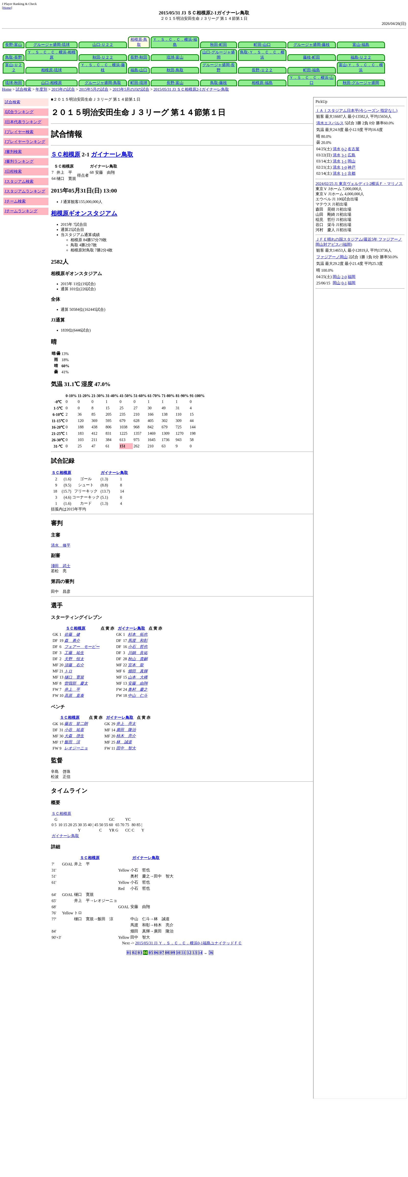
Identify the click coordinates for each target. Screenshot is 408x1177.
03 (140, 952)
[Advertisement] (148, 1138)
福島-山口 (138, 70)
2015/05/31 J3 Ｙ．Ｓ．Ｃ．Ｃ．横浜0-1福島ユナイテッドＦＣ (188, 943)
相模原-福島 (262, 83)
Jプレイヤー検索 (19, 132)
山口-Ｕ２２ (102, 45)
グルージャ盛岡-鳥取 (103, 83)
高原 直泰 (74, 695)
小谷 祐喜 (74, 730)
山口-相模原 (51, 83)
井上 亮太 (126, 724)
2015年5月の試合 (93, 89)
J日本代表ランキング (23, 122)
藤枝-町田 (311, 57)
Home (7, 8)
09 (173, 952)
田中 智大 (126, 748)
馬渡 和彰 (137, 640)
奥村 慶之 (137, 689)
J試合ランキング (19, 112)
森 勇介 (72, 640)
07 (162, 952)
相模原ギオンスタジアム (84, 213)
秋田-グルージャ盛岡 (361, 83)
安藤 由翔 (137, 683)
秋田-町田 (218, 45)
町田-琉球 (138, 83)
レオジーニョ (76, 748)
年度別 (41, 89)
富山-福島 (360, 45)
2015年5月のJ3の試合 (131, 89)
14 (200, 952)
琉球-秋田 (13, 83)
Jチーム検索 (15, 201)
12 (189, 952)
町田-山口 (262, 45)
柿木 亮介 (126, 736)
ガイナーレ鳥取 (112, 154)
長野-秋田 (138, 57)
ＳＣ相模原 (65, 154)
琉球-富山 (175, 57)
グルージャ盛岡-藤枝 (311, 45)
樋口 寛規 (74, 677)
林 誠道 (124, 742)
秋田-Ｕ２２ (102, 57)
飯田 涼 (72, 742)
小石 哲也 (137, 647)
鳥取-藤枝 (218, 83)
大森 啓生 (74, 736)
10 (178, 952)
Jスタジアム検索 (19, 181)
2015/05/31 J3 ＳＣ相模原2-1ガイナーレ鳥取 (191, 89)
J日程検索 (13, 171)
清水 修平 (60, 545)
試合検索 (23, 89)
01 (129, 952)
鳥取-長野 (13, 57)
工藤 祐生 (74, 653)
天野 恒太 (74, 659)
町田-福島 (311, 70)
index (360, 598)
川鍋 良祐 (137, 653)
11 (183, 952)
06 (156, 952)
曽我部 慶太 (76, 683)
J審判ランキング (19, 161)
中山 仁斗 (137, 695)
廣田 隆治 (126, 730)
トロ (68, 671)
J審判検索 (13, 152)
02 (134, 952)
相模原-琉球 (51, 70)
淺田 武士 (60, 566)
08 (167, 952)
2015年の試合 (63, 89)
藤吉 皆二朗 (76, 724)
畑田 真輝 (137, 671)
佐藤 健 (72, 634)
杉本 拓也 (137, 634)
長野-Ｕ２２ (262, 70)
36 (211, 952)
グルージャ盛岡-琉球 (51, 45)
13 (195, 952)
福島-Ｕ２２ (361, 57)
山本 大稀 (137, 677)
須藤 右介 (74, 665)
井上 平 (72, 689)
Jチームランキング (21, 211)
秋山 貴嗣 (137, 659)
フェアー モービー (82, 647)
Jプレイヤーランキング (25, 142)
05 (151, 952)
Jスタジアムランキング (25, 191)
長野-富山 (13, 45)
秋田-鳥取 (175, 70)
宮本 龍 (136, 665)
